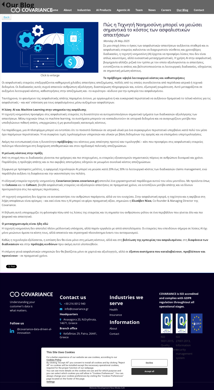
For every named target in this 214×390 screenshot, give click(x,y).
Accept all (149, 371)
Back (6, 17)
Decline (149, 363)
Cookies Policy (54, 359)
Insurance (116, 315)
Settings (51, 381)
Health (114, 309)
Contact (114, 334)
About (113, 328)
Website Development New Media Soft (107, 387)
